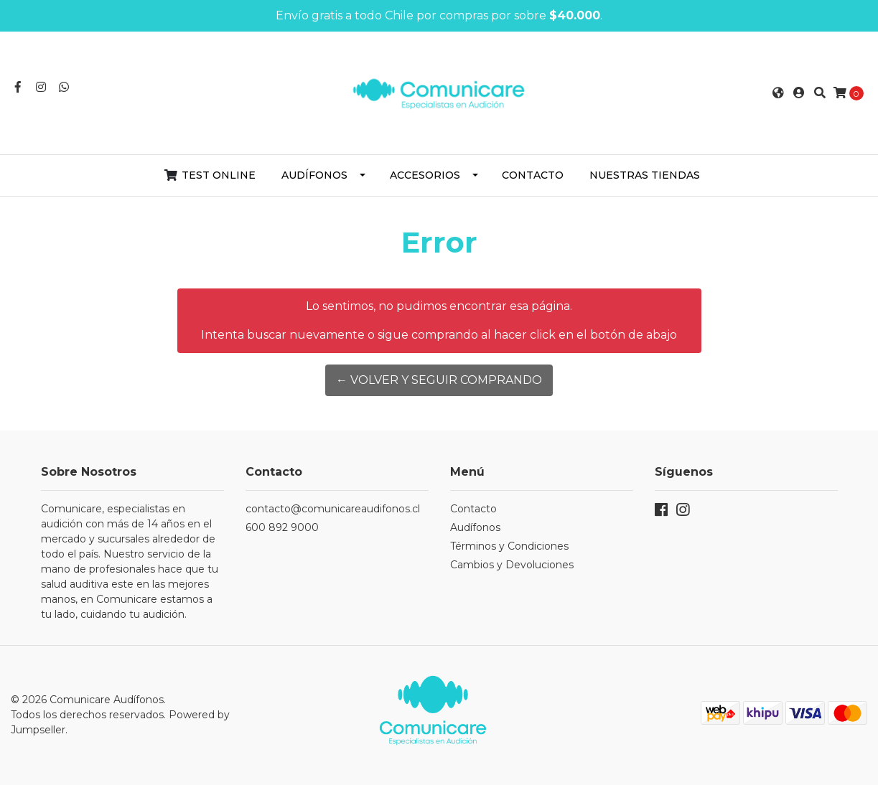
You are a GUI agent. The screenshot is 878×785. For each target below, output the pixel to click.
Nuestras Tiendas (644, 175)
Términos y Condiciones (509, 546)
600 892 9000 (282, 527)
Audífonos (314, 175)
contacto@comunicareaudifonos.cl (333, 508)
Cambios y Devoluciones (512, 564)
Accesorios (425, 175)
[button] (778, 93)
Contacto (533, 175)
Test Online (219, 175)
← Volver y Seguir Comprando (439, 380)
